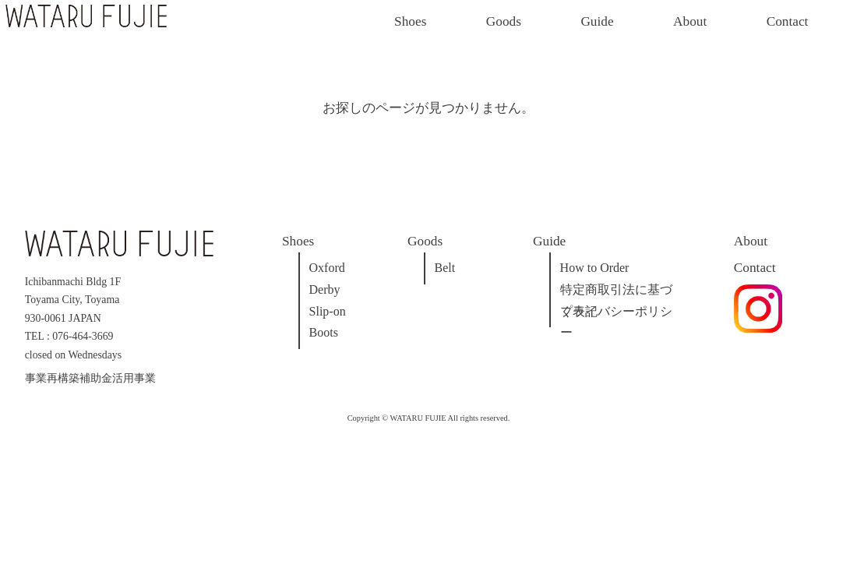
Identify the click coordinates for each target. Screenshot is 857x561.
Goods (503, 21)
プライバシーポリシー (616, 314)
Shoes (410, 21)
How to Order (595, 267)
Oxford (327, 267)
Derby (324, 289)
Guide (596, 21)
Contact (788, 21)
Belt (445, 267)
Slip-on (327, 311)
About (690, 21)
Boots (323, 332)
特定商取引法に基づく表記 (616, 292)
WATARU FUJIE (418, 418)
